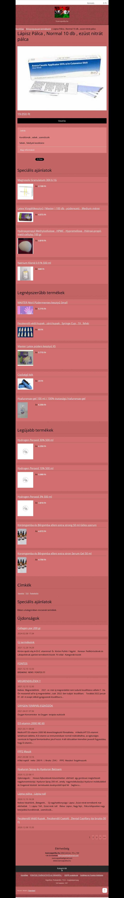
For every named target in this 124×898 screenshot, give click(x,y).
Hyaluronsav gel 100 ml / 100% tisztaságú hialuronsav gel (51, 398)
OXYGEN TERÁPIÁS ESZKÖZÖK (35, 705)
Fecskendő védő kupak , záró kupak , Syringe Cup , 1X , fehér (53, 323)
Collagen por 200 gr (29, 628)
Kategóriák (62, 869)
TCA (27, 593)
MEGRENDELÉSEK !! (29, 681)
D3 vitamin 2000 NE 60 (31, 723)
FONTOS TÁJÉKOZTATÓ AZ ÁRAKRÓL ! (46, 875)
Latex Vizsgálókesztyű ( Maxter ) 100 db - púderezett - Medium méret (59, 208)
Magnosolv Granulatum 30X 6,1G (37, 180)
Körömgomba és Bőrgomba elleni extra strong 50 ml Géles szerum (57, 525)
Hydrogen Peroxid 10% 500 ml (35, 468)
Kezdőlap (20, 28)
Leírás (23, 130)
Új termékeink (26, 642)
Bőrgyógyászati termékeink (38, 28)
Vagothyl (21, 593)
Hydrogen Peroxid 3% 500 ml (35, 496)
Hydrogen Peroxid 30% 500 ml (35, 440)
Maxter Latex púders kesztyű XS (37, 346)
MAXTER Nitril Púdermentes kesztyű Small (43, 302)
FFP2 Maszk (24, 751)
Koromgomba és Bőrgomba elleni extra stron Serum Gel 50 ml (55, 553)
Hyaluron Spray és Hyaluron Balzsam (40, 769)
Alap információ (27, 150)
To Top (104, 890)
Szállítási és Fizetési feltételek (91, 875)
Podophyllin (34, 593)
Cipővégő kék (25, 374)
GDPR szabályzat (71, 875)
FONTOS (22, 663)
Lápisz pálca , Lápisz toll (32, 793)
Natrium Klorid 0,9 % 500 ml (34, 263)
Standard (31, 891)
